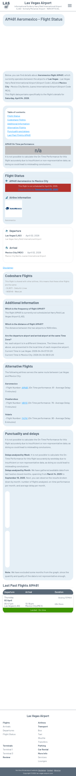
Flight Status (13, 116)
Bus (40, 730)
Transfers (43, 741)
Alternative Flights (16, 127)
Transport (43, 726)
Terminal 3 (8, 753)
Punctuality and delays (18, 131)
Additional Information (18, 123)
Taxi (40, 734)
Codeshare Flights (16, 119)
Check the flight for (38, 189)
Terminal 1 (8, 749)
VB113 (24, 402)
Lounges (42, 761)
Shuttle (41, 738)
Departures (8, 730)
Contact (50, 770)
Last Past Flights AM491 (19, 135)
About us (57, 770)
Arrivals (6, 726)
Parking (42, 745)
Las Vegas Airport (38, 3)
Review (6, 757)
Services (42, 757)
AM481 (25, 387)
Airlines (42, 722)
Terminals (8, 745)
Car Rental (43, 749)
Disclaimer (42, 770)
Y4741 (25, 418)
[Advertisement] (38, 48)
